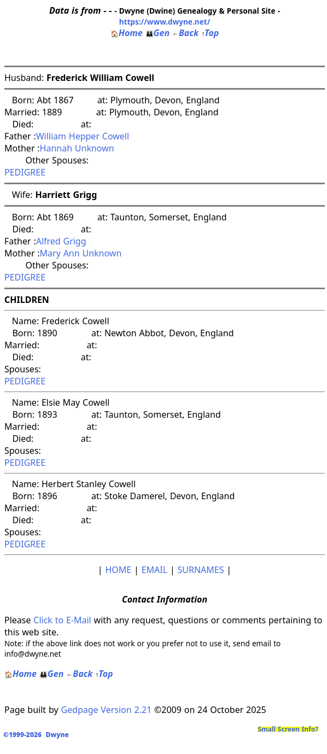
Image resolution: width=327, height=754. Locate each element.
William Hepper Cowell (82, 136)
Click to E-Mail (62, 620)
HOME (118, 570)
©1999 (38, 734)
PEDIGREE (24, 172)
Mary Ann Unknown (81, 253)
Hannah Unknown (77, 148)
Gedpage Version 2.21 (106, 710)
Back (185, 33)
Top (210, 33)
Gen (157, 33)
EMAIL (154, 570)
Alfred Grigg (61, 241)
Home (126, 33)
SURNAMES (201, 570)
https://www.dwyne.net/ (165, 21)
